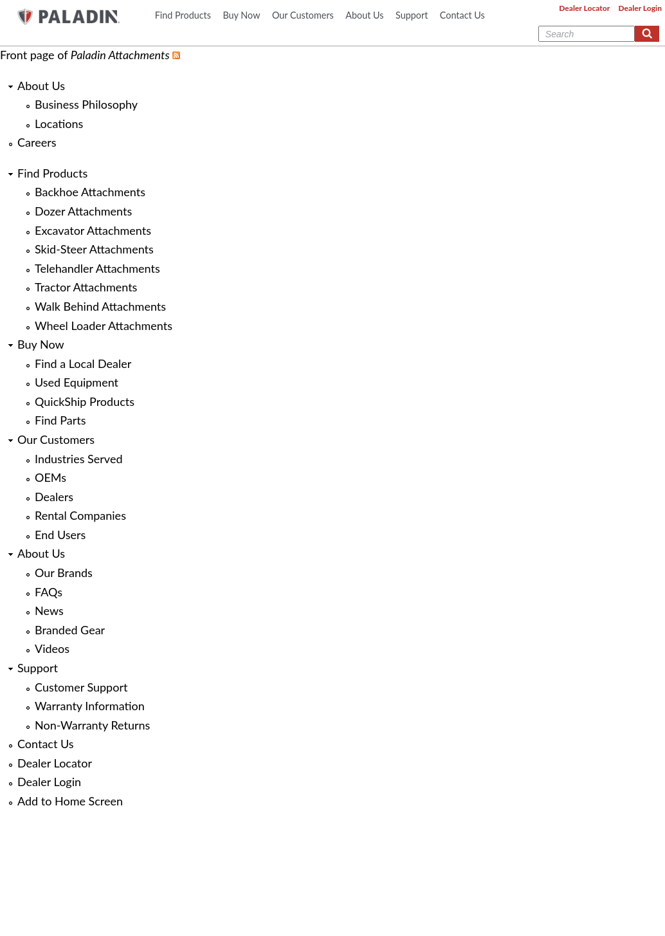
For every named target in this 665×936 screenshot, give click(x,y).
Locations (59, 123)
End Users (60, 535)
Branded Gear (70, 630)
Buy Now (241, 15)
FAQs (48, 592)
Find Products (183, 15)
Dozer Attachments (83, 211)
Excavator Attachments (93, 230)
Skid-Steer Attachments (94, 249)
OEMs (50, 477)
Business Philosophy (86, 104)
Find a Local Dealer (83, 363)
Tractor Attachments (86, 287)
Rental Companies (80, 515)
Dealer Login (640, 8)
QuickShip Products (84, 401)
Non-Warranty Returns (92, 725)
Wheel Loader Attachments (103, 325)
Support (412, 15)
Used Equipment (76, 382)
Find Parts (60, 420)
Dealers (54, 497)
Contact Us (462, 15)
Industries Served (78, 459)
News (49, 610)
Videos (52, 648)
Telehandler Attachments (97, 268)
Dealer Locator (584, 8)
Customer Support (81, 687)
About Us (364, 15)
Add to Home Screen (70, 801)
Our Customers (303, 15)
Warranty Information (90, 706)
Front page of (85, 55)
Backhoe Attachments (90, 192)
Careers (36, 142)
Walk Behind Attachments (100, 306)
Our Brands (64, 572)
